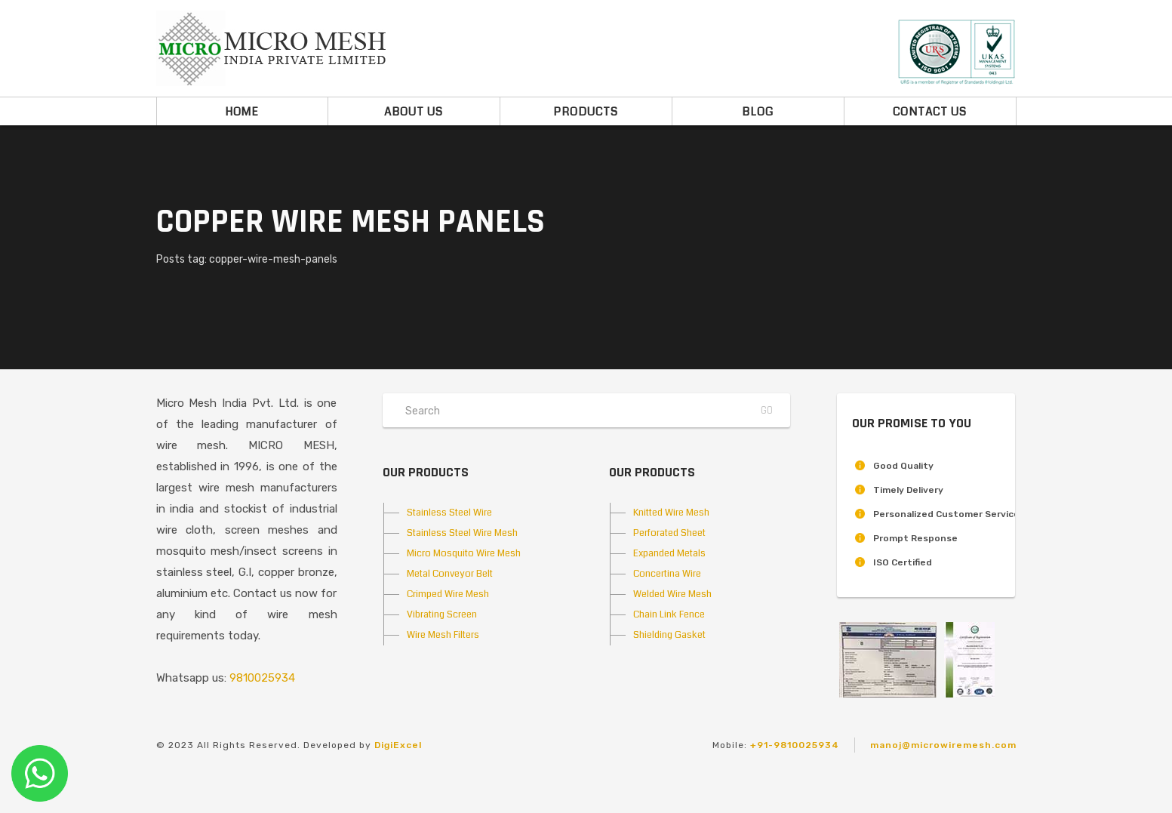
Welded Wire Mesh (672, 594)
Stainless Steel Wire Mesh (462, 533)
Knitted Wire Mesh (671, 512)
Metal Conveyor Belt (450, 573)
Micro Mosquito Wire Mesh (464, 553)
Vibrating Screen (442, 614)
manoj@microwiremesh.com (943, 745)
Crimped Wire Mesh (448, 594)
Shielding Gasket (669, 635)
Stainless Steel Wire (449, 512)
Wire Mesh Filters (443, 635)
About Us (413, 111)
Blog (758, 111)
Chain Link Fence (669, 614)
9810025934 (262, 678)
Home (242, 111)
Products (585, 111)
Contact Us (930, 111)
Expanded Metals (669, 553)
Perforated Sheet (669, 533)
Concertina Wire (667, 573)
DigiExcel (398, 745)
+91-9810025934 (794, 745)
